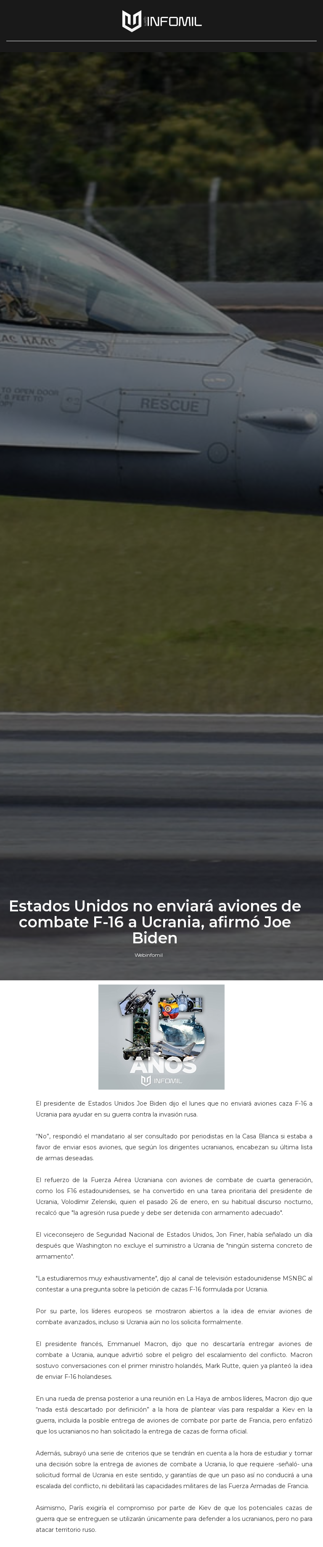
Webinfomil (149, 955)
